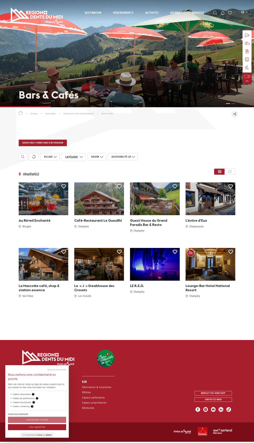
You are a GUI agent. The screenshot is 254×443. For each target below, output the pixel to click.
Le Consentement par (37, 435)
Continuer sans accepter (57, 369)
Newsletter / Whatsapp (213, 393)
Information (50, 113)
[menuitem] (92, 15)
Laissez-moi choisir (37, 419)
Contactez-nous (213, 400)
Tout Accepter (37, 427)
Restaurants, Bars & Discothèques (78, 113)
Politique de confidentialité (18, 414)
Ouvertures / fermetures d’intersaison (44, 142)
